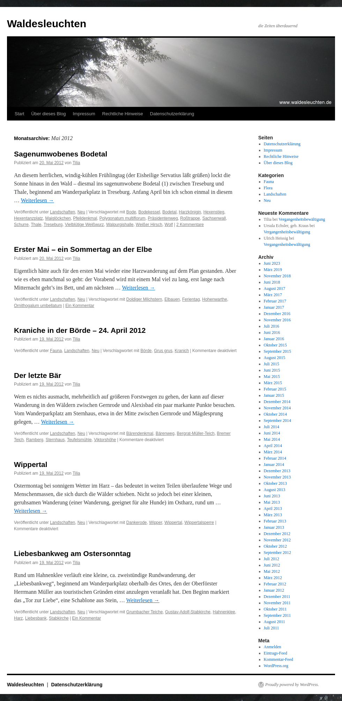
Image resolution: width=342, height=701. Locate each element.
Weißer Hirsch (149, 224)
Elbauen (172, 299)
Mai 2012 (272, 571)
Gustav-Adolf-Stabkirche (187, 611)
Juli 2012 (271, 558)
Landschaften (62, 212)
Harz (18, 618)
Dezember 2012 (277, 533)
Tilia (76, 162)
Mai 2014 (272, 439)
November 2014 (277, 408)
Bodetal (169, 212)
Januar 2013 (274, 527)
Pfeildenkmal (85, 218)
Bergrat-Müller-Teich (196, 433)
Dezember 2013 (277, 470)
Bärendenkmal (139, 433)
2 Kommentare (190, 224)
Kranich (182, 350)
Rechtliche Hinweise (122, 113)
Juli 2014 (271, 426)
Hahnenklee (224, 611)
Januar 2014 (274, 464)
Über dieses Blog (48, 113)
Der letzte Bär (37, 375)
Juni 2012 (272, 565)
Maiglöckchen (57, 218)
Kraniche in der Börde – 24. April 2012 (80, 330)
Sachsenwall (214, 218)
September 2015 (277, 351)
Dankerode (136, 522)
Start (19, 113)
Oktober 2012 (275, 546)
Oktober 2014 (275, 414)
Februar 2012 (275, 584)
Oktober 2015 (275, 345)
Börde (146, 350)
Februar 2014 (275, 458)
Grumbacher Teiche (144, 611)
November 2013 (277, 477)
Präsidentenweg (163, 218)
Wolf (169, 224)
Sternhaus (55, 439)
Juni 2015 (272, 370)
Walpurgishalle (119, 224)
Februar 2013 (275, 521)
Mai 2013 (272, 502)
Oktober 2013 (275, 483)
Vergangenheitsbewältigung (301, 219)
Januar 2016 (274, 338)
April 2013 (273, 508)
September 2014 (277, 420)
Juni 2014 (272, 433)
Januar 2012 (274, 590)
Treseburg (53, 224)
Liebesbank (35, 618)
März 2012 (273, 577)
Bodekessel (149, 212)
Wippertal (30, 464)
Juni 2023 (272, 263)
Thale (36, 224)
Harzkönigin (190, 212)
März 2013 (273, 514)
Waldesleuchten (46, 23)
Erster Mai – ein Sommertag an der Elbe (83, 249)
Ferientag (191, 299)
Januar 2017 (274, 307)
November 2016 (277, 319)
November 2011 (277, 602)
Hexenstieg (213, 212)
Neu (81, 212)
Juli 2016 (271, 326)
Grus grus (163, 350)
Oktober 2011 (275, 609)
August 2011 (274, 621)
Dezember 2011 (277, 596)
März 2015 (273, 382)
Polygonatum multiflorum (122, 218)
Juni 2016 (272, 332)
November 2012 (277, 540)
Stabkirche (59, 618)
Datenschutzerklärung (172, 113)
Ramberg (34, 439)
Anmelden (272, 646)
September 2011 (277, 615)
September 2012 (277, 552)
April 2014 (273, 445)
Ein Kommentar (79, 305)
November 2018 (277, 275)
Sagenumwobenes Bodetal (60, 154)
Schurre (21, 224)
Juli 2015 (271, 364)
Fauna (56, 350)
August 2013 (274, 489)
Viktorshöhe (105, 439)
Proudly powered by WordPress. (292, 684)
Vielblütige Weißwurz (84, 224)
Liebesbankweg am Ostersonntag (72, 553)
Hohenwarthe (214, 299)
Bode (131, 212)
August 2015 (274, 357)
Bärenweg (165, 433)
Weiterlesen (37, 200)
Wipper (155, 522)
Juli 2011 (271, 628)
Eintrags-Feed (275, 653)
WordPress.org (276, 665)
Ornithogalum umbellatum (38, 305)
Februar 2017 (275, 301)
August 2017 (274, 288)
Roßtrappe (190, 218)
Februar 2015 (275, 389)
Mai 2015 (272, 376)
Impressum (84, 113)
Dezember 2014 (277, 401)
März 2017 (273, 294)
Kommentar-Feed (278, 659)
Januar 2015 (274, 395)
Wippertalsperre (199, 522)
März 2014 (273, 452)
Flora (268, 187)
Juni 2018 (272, 282)
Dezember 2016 (277, 313)
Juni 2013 (272, 496)
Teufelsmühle (79, 439)
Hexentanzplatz (28, 218)
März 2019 (273, 269)
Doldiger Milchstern (144, 299)
